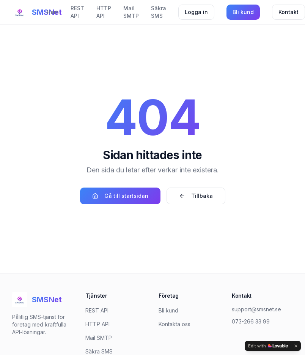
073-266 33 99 (251, 321)
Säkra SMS (158, 12)
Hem (52, 12)
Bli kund (243, 12)
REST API (77, 12)
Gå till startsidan (120, 195)
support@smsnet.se (256, 309)
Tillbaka (196, 195)
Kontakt (288, 12)
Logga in (196, 12)
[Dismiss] (295, 345)
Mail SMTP (131, 12)
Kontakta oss (174, 324)
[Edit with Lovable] (268, 345)
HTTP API (103, 12)
